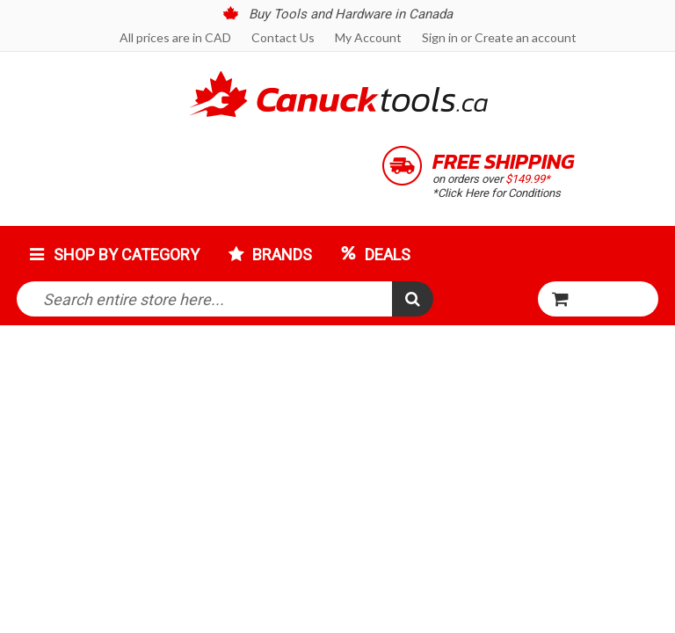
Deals (387, 254)
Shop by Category (127, 254)
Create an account (526, 37)
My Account (368, 37)
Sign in (440, 37)
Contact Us (283, 37)
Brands (282, 254)
